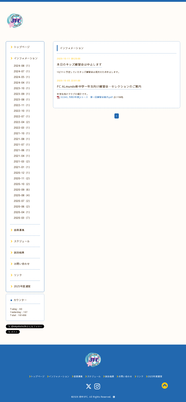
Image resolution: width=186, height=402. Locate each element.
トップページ (20, 47)
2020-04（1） (22, 212)
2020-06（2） (22, 206)
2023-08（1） (22, 99)
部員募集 (18, 230)
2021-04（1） (22, 156)
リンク (16, 275)
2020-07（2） (22, 201)
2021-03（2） (22, 161)
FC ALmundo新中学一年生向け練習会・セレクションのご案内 (99, 86)
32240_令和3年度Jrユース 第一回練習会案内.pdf (87, 97)
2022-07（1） (22, 116)
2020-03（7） (22, 218)
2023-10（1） (22, 88)
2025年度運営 (21, 286)
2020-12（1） (22, 172)
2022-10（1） (22, 110)
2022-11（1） (22, 105)
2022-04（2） (22, 122)
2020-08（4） (22, 195)
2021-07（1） (22, 144)
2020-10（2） (22, 184)
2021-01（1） (22, 167)
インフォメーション (24, 58)
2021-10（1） (22, 133)
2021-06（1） (22, 150)
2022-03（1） (22, 127)
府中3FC (83, 396)
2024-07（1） (22, 71)
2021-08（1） (22, 139)
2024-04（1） (22, 82)
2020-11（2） (22, 178)
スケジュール (20, 241)
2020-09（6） (22, 189)
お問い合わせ (20, 264)
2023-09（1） (22, 94)
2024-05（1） (22, 77)
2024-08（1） (22, 65)
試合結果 (18, 252)
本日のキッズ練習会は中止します (79, 64)
